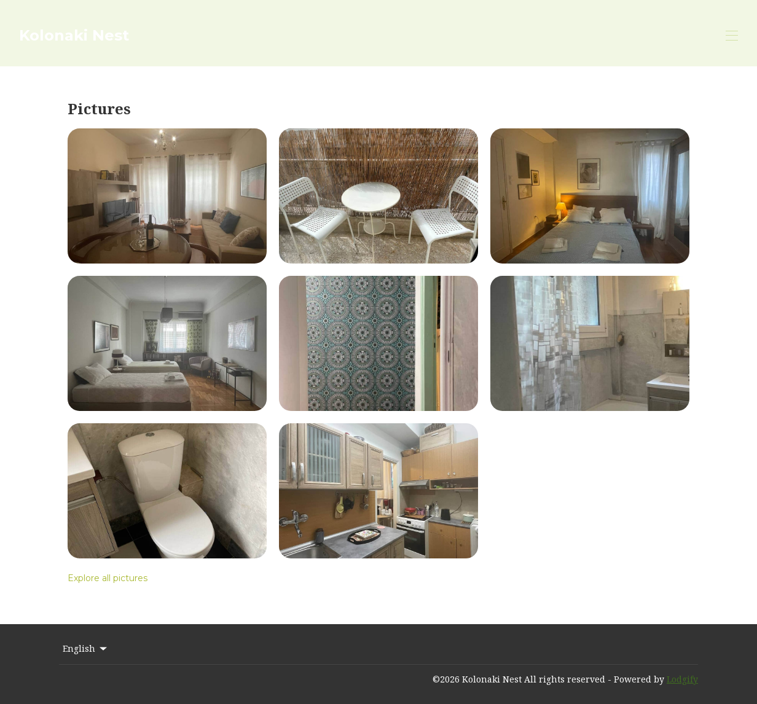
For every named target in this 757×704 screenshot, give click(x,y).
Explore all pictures (107, 578)
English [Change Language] (86, 648)
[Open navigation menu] (732, 36)
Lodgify (682, 679)
